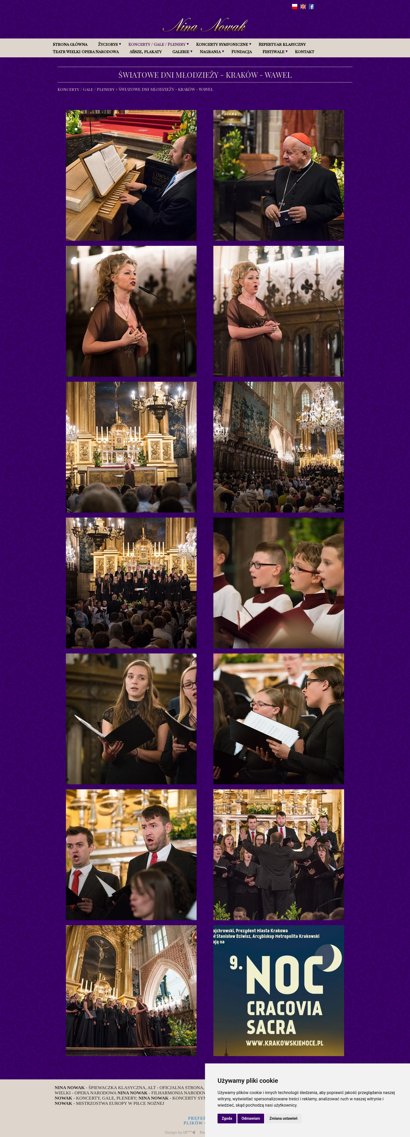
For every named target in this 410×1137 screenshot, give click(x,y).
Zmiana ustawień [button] (283, 1118)
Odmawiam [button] (251, 1118)
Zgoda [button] (227, 1118)
